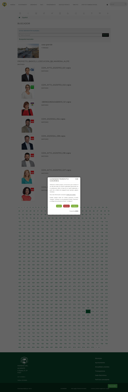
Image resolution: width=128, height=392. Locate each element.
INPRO (76, 211)
